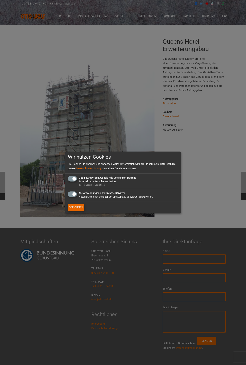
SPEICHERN (76, 207)
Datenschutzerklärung (88, 168)
